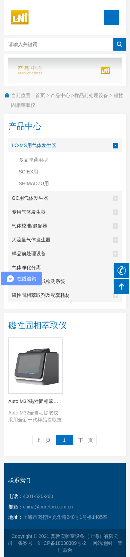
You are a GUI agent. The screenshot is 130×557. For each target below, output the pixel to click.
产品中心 (60, 95)
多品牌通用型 (33, 160)
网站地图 (102, 543)
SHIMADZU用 (34, 183)
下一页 (85, 440)
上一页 (43, 440)
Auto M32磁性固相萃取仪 (35, 401)
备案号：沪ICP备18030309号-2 (52, 543)
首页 (40, 95)
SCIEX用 (28, 171)
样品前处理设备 (91, 95)
